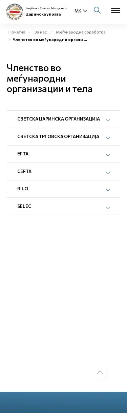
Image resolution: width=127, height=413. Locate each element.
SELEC (24, 206)
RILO (22, 188)
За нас (41, 31)
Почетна (16, 31)
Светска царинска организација (58, 119)
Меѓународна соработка (81, 31)
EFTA (22, 153)
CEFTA (24, 171)
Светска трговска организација (58, 136)
